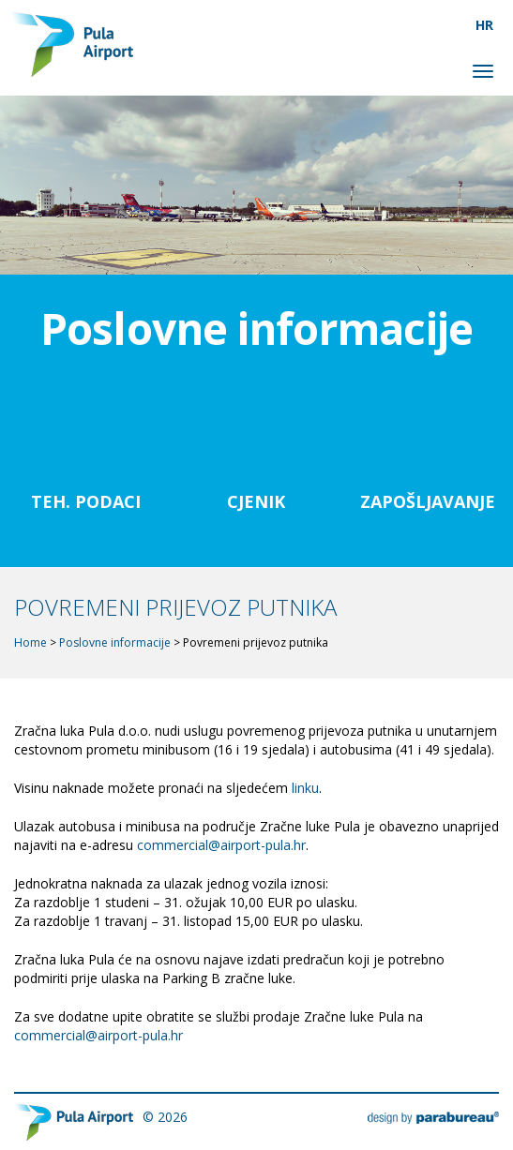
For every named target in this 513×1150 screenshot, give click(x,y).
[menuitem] (485, 24)
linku (305, 788)
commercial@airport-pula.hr (221, 845)
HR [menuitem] (484, 25)
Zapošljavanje (427, 501)
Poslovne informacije (115, 642)
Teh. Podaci (86, 501)
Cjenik (256, 501)
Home (30, 642)
